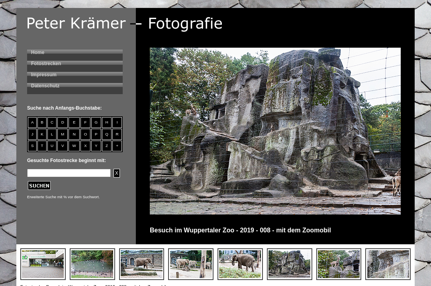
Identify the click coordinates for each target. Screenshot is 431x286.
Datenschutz (45, 86)
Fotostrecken (46, 63)
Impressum (44, 74)
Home (37, 52)
